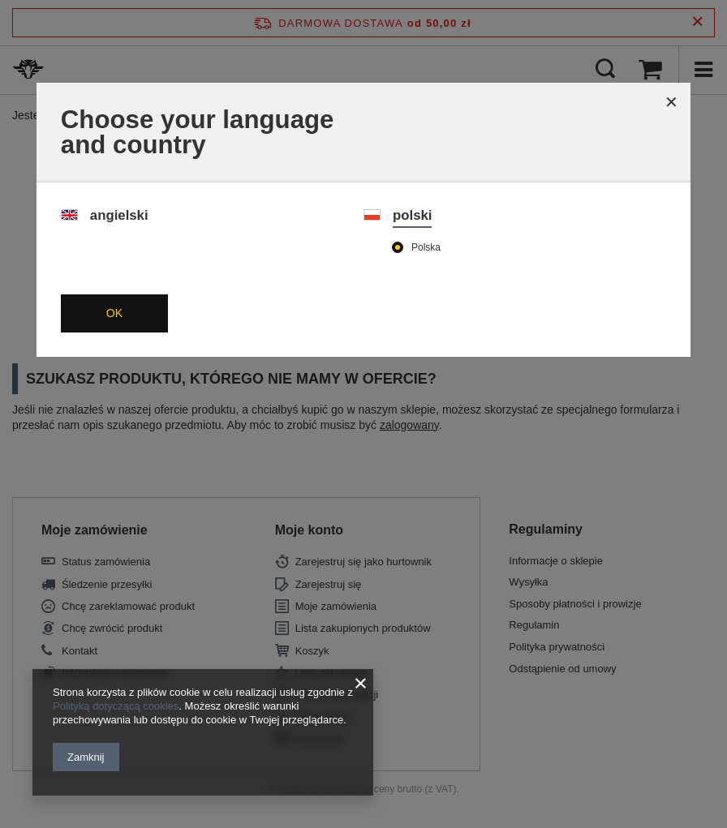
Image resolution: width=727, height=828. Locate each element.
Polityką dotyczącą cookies (116, 706)
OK (114, 313)
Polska (426, 247)
